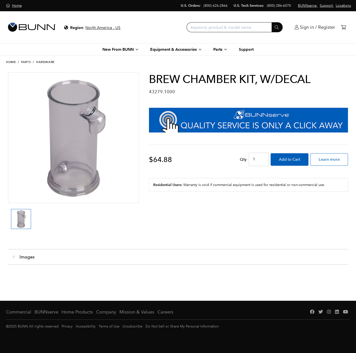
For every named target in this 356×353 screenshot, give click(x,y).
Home (11, 62)
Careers (165, 312)
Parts (26, 62)
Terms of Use (109, 326)
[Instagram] (329, 312)
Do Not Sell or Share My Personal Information (182, 326)
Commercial (18, 312)
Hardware (45, 62)
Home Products (77, 312)
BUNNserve (46, 312)
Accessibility (86, 326)
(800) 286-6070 (279, 6)
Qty (243, 159)
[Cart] (343, 27)
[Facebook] (312, 312)
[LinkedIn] (337, 312)
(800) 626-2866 (216, 6)
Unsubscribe (132, 326)
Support (246, 49)
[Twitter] (320, 312)
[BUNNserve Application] (248, 120)
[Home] (14, 5)
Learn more (329, 159)
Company (106, 312)
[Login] (315, 27)
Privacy (67, 326)
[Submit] (277, 27)
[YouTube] (345, 312)
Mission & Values (136, 312)
